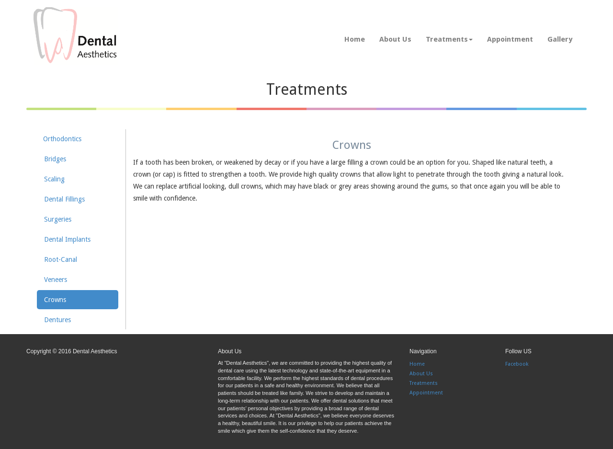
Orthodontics (62, 139)
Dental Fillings (64, 199)
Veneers (55, 279)
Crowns (55, 299)
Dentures (57, 320)
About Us (395, 39)
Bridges (55, 159)
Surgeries (57, 219)
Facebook (516, 364)
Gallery (559, 39)
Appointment (510, 39)
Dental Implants (67, 239)
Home (354, 39)
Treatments (449, 39)
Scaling (54, 179)
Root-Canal (60, 259)
